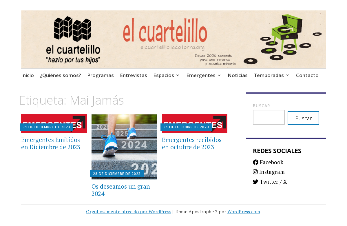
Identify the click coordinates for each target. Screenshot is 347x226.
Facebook (268, 162)
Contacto (307, 75)
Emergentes (200, 75)
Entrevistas (133, 75)
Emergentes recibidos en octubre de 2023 (192, 143)
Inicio (27, 75)
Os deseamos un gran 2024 (121, 190)
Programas (100, 75)
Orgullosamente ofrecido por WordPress (128, 211)
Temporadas (269, 75)
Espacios (163, 75)
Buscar (261, 105)
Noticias (238, 75)
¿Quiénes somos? (60, 75)
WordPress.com (243, 211)
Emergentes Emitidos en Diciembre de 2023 (50, 143)
